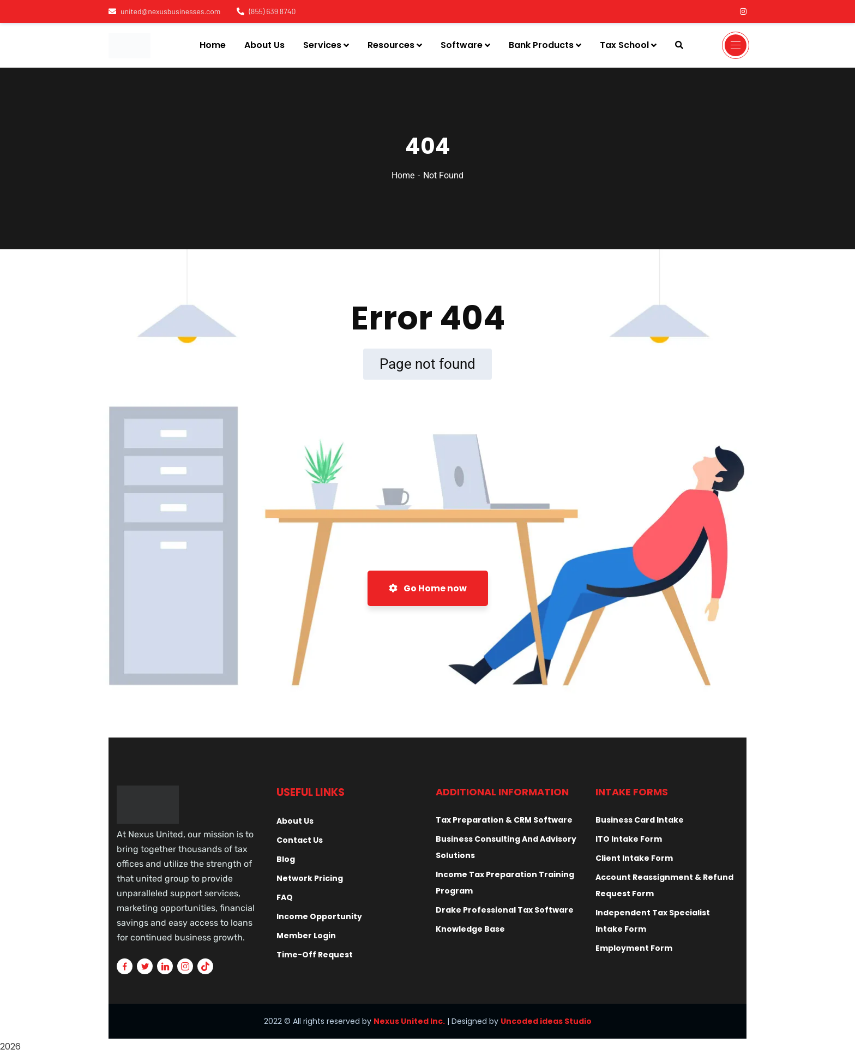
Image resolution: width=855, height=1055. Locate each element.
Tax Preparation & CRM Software (504, 819)
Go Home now (428, 588)
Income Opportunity (319, 916)
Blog (285, 859)
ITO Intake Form (628, 839)
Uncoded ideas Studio (546, 1021)
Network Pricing (309, 878)
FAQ (284, 897)
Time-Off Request (314, 954)
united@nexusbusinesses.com (164, 11)
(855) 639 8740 (266, 11)
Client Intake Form (634, 858)
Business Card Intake (639, 819)
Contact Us (299, 840)
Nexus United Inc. (409, 1021)
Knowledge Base (470, 929)
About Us (295, 821)
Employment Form (633, 948)
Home (403, 175)
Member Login (306, 935)
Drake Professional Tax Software (505, 909)
